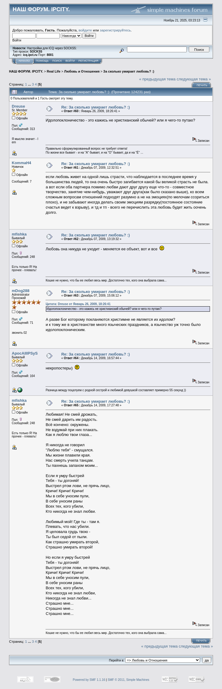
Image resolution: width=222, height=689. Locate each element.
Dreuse (18, 106)
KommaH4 (21, 163)
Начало (24, 60)
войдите (85, 30)
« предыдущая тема (157, 79)
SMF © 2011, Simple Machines (128, 679)
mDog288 (21, 290)
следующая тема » (194, 79)
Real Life (53, 71)
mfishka (19, 234)
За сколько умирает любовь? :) (128, 71)
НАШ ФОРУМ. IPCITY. (26, 71)
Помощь (42, 60)
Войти (70, 60)
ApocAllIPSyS (25, 353)
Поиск (57, 60)
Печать (202, 85)
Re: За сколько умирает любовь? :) (95, 107)
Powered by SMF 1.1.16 (89, 679)
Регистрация (88, 60)
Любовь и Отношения (82, 71)
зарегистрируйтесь (115, 30)
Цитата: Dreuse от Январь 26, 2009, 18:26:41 (78, 304)
